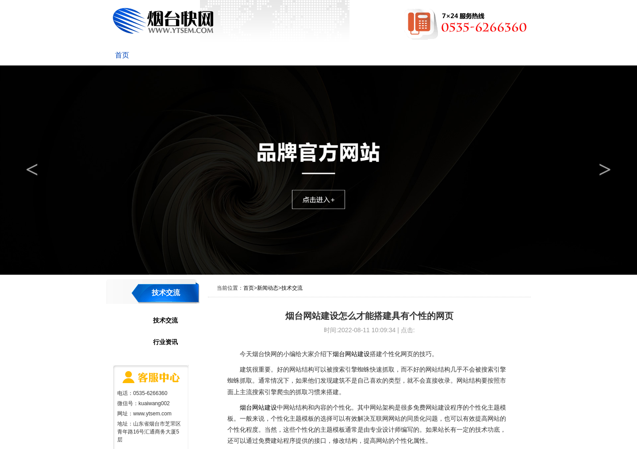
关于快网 (162, 55)
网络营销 (349, 55)
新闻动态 (209, 55)
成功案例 (396, 55)
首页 (122, 55)
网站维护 (443, 55)
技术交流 (165, 320)
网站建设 (256, 55)
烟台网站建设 (351, 353)
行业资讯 (165, 341)
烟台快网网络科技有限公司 (163, 21)
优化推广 (302, 55)
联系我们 (490, 55)
